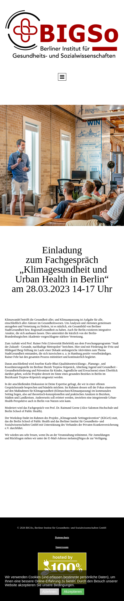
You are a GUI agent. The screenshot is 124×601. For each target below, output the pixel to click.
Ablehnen (49, 591)
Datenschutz (62, 537)
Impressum (62, 547)
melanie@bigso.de (78, 438)
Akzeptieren (73, 591)
